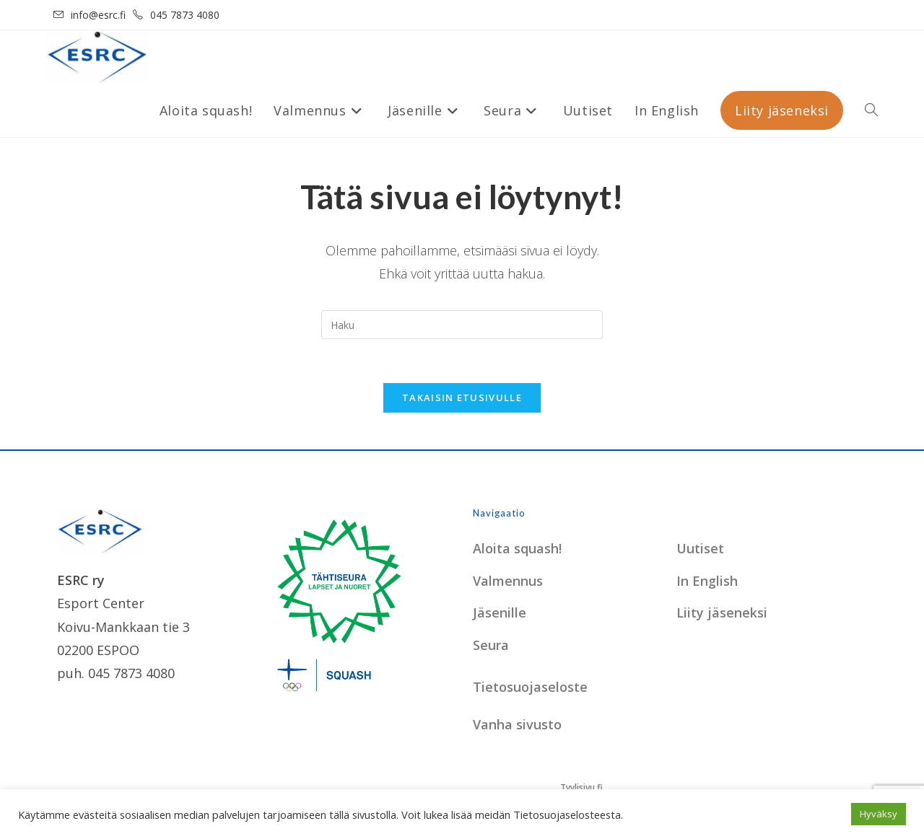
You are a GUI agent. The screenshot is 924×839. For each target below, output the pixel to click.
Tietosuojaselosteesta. (568, 814)
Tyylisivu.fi (581, 787)
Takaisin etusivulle (462, 397)
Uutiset (700, 548)
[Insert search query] (462, 324)
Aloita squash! (517, 548)
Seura (491, 645)
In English (707, 580)
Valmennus (508, 580)
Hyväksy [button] (878, 813)
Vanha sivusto (517, 724)
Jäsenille (499, 612)
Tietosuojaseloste (530, 686)
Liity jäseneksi (721, 612)
